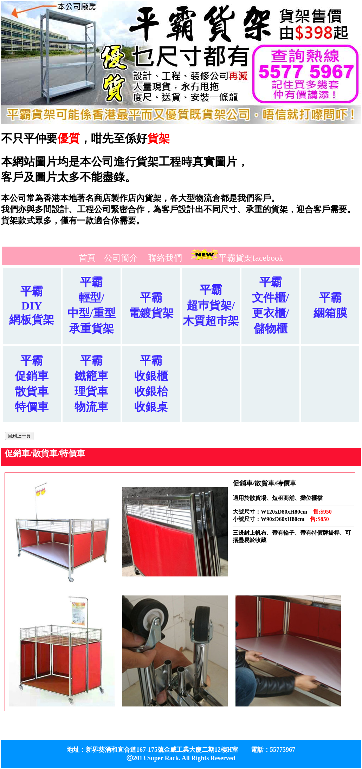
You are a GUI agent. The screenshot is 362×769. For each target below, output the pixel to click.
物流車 (91, 406)
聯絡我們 (165, 257)
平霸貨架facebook (251, 257)
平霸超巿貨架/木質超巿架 (211, 305)
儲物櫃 (270, 328)
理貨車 (91, 391)
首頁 (87, 257)
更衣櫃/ (270, 313)
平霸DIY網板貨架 (31, 305)
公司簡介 (121, 257)
